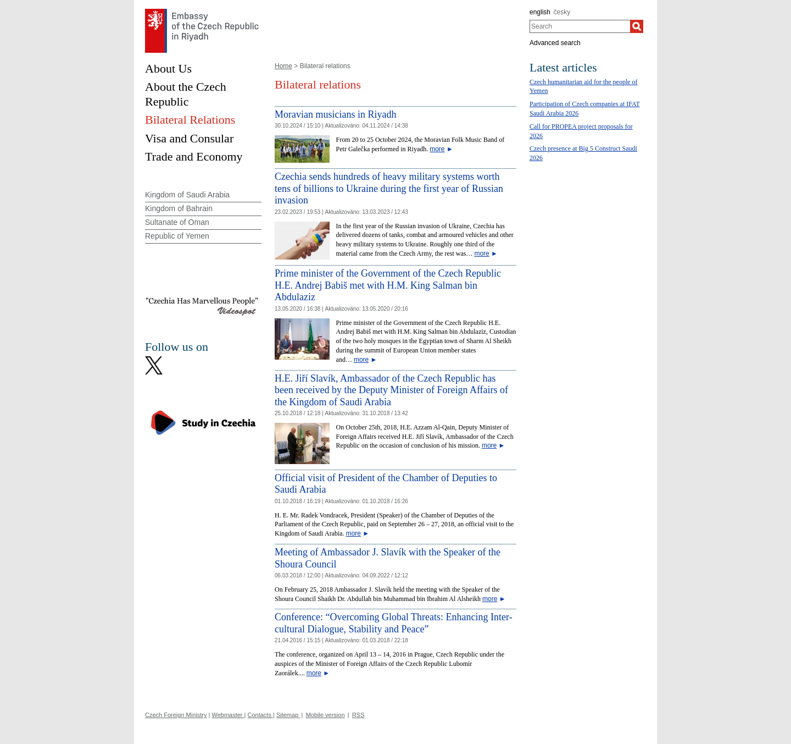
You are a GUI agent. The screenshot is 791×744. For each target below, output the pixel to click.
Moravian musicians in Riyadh (335, 114)
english (540, 12)
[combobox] (580, 26)
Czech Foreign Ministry (176, 715)
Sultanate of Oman (177, 222)
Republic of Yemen (177, 236)
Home (283, 66)
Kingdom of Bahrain (179, 208)
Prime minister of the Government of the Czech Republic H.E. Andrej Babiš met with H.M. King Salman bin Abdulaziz (388, 285)
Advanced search (555, 43)
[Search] (636, 26)
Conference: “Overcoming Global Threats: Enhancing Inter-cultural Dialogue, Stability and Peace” (394, 623)
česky (562, 12)
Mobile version (325, 715)
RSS (358, 715)
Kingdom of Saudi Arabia (187, 194)
